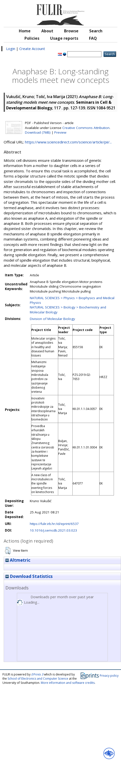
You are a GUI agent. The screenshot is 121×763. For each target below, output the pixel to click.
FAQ (93, 38)
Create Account (32, 48)
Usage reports (64, 38)
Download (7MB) (38, 132)
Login (10, 48)
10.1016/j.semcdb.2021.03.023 (53, 530)
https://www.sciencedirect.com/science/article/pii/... (68, 142)
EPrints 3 (37, 674)
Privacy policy (109, 675)
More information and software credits (68, 683)
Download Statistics (29, 576)
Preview (60, 132)
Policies (31, 38)
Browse (71, 31)
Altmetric (17, 560)
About (47, 31)
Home (25, 31)
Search (95, 31)
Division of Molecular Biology (52, 319)
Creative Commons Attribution (86, 128)
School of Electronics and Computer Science (38, 678)
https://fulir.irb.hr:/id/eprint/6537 (54, 523)
